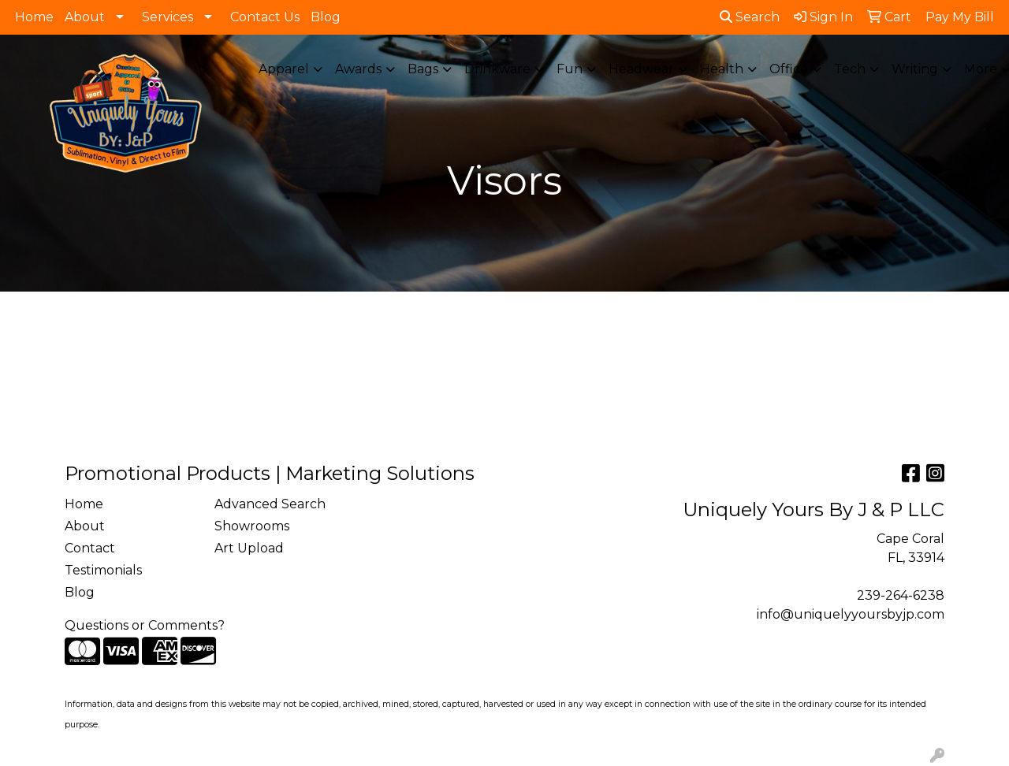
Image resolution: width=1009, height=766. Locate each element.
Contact (90, 548)
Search (750, 16)
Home (34, 16)
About (85, 16)
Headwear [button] (641, 68)
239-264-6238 (900, 595)
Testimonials (103, 570)
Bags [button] (423, 68)
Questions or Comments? (145, 625)
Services (167, 16)
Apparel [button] (284, 68)
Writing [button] (915, 68)
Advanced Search (270, 503)
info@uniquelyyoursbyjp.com (850, 614)
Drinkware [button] (497, 68)
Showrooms (251, 526)
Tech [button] (850, 68)
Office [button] (788, 68)
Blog (326, 16)
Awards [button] (358, 68)
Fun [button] (570, 68)
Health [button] (721, 68)
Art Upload (249, 548)
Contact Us (265, 16)
